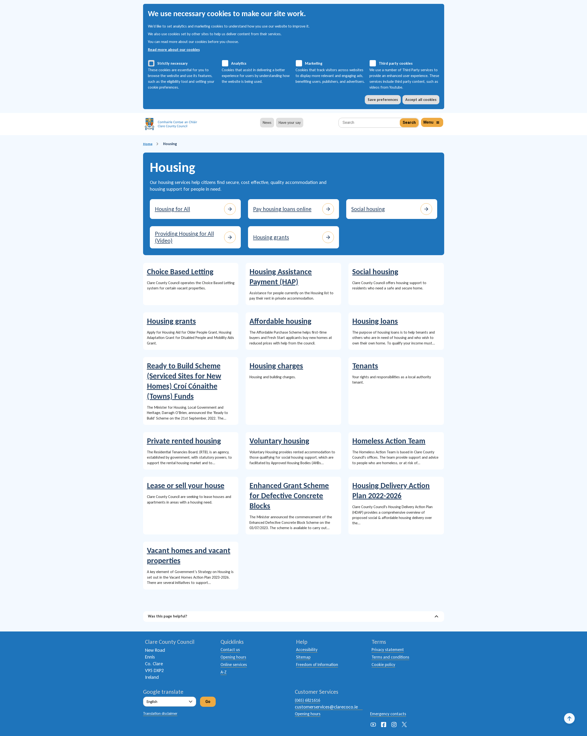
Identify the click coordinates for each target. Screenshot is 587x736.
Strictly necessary (172, 63)
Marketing (313, 63)
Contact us (231, 650)
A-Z (224, 675)
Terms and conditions (393, 658)
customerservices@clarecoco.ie (326, 707)
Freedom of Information (320, 666)
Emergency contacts (390, 713)
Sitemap (304, 658)
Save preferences (383, 99)
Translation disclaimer (160, 713)
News (267, 122)
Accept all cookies (420, 99)
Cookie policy (385, 666)
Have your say (290, 122)
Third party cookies (396, 63)
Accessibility (308, 650)
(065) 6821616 (309, 700)
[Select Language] (169, 702)
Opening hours (235, 658)
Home (148, 143)
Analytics (238, 63)
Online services (235, 666)
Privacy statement (390, 650)
